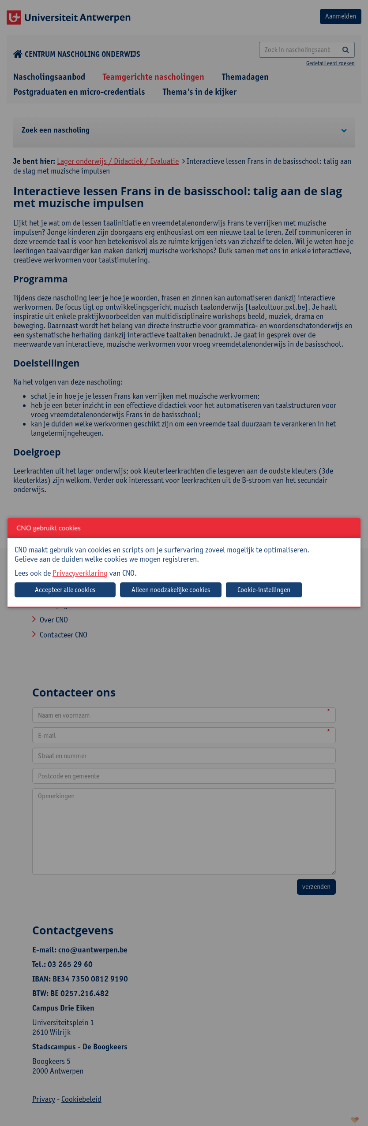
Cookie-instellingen (263, 589)
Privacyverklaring (80, 573)
